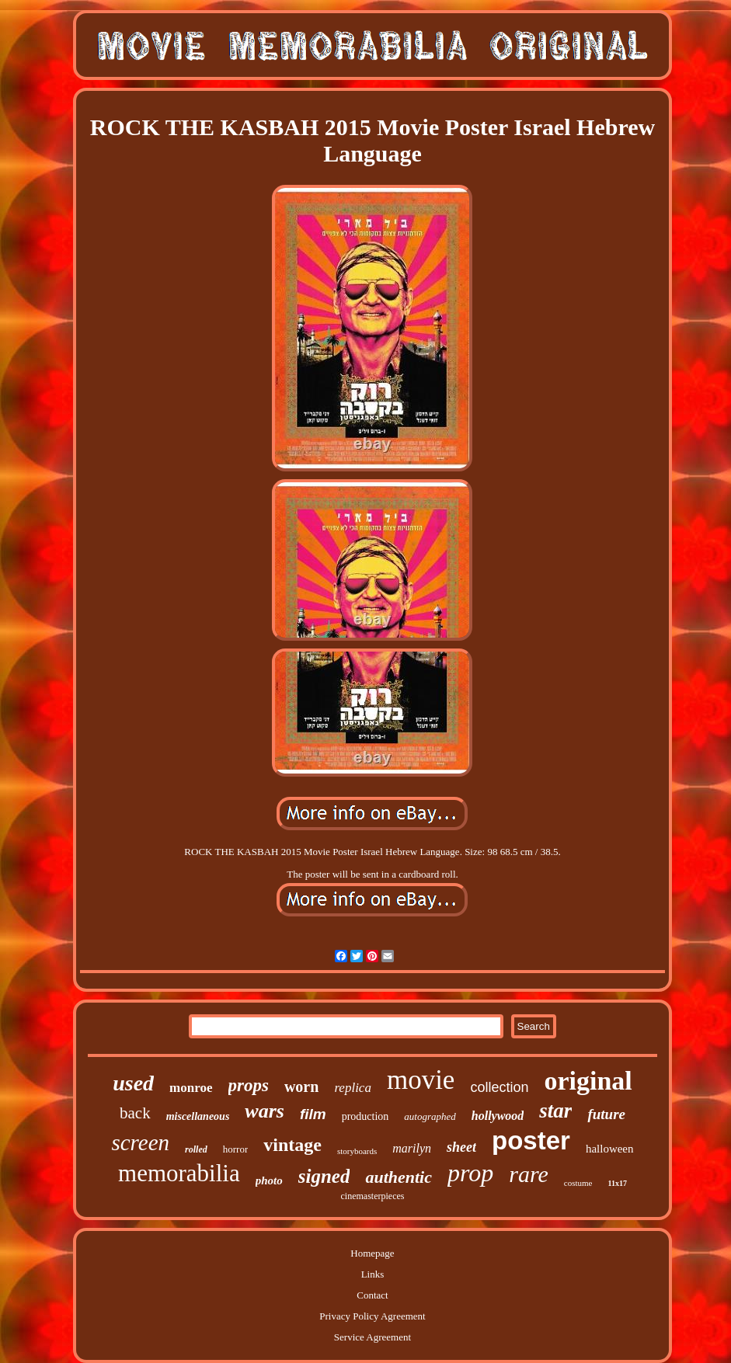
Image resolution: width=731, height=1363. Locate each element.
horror (236, 1149)
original (588, 1080)
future (606, 1114)
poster (531, 1140)
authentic (398, 1177)
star (555, 1110)
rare (528, 1174)
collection (499, 1087)
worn (301, 1086)
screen (140, 1142)
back (135, 1113)
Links (373, 1274)
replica (352, 1087)
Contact (372, 1295)
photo (269, 1180)
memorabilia (179, 1173)
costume (578, 1182)
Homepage (372, 1253)
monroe (190, 1087)
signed (324, 1176)
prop (470, 1173)
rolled (196, 1149)
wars (264, 1111)
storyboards (357, 1151)
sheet (461, 1147)
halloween (610, 1148)
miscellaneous (198, 1116)
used (133, 1083)
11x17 (616, 1183)
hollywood (498, 1115)
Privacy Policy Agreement (372, 1316)
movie (420, 1080)
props (248, 1085)
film (313, 1114)
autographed (429, 1116)
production (365, 1116)
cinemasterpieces (373, 1196)
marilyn (411, 1148)
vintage (292, 1145)
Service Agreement (372, 1337)
